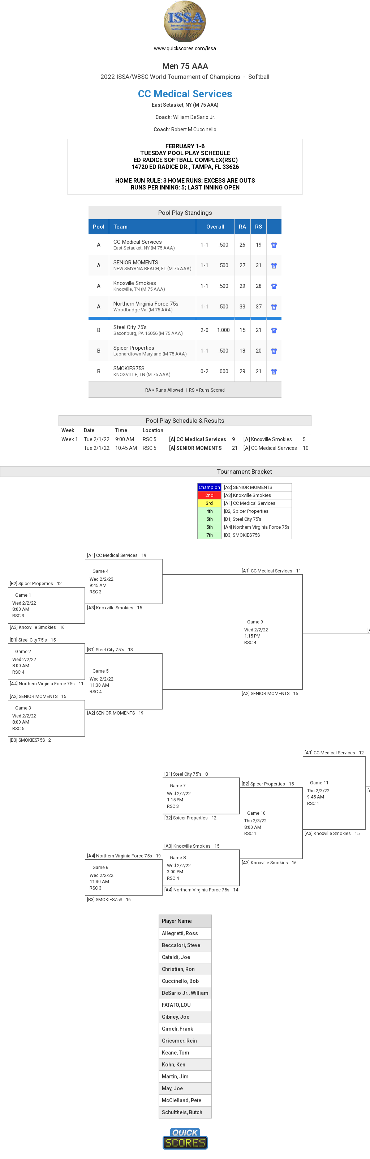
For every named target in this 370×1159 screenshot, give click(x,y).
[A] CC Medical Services (197, 439)
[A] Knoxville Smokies (268, 439)
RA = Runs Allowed (164, 390)
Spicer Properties (152, 351)
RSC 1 (313, 803)
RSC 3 (96, 592)
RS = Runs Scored (207, 390)
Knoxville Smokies (152, 286)
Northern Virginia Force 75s (152, 306)
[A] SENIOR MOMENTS (195, 448)
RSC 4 (250, 642)
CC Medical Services (152, 245)
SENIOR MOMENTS (152, 265)
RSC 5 (149, 439)
